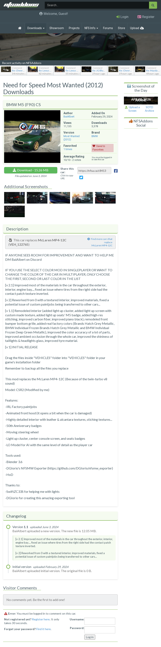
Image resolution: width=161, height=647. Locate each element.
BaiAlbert (68, 116)
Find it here (43, 629)
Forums (108, 28)
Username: (77, 619)
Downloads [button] (36, 28)
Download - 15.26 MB (32, 170)
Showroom (56, 28)
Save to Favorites (99, 148)
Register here (41, 619)
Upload (134, 28)
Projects (74, 28)
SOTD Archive (149, 108)
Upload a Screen (132, 108)
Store (121, 28)
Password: (77, 628)
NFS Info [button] (91, 28)
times (67, 149)
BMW (95, 136)
